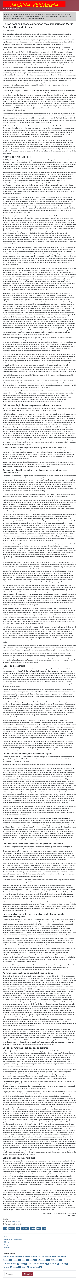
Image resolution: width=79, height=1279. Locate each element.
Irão (18, 1228)
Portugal (59, 1256)
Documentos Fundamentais (13, 1239)
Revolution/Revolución (45, 1256)
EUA (24, 1256)
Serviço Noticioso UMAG (11, 1256)
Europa (24, 1267)
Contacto (7, 1248)
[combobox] (13, 1274)
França (15, 1267)
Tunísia (33, 1228)
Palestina (12, 1228)
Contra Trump (34, 1267)
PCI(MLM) (25, 1228)
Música (6, 1242)
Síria (5, 1228)
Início (6, 1236)
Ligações (7, 1245)
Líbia (44, 1228)
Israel (22, 1263)
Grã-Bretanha (55, 1260)
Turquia (62, 1263)
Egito (38, 1228)
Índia (23, 1260)
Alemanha (6, 1267)
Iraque (16, 1260)
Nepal (32, 1260)
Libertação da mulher (9, 1263)
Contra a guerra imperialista (37, 1263)
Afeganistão (42, 1260)
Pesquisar (28, 1274)
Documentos (16, 1221)
